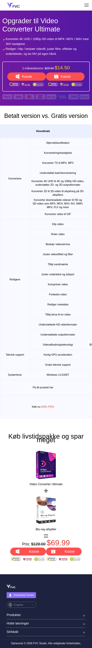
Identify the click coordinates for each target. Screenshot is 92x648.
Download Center (21, 595)
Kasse (27, 76)
